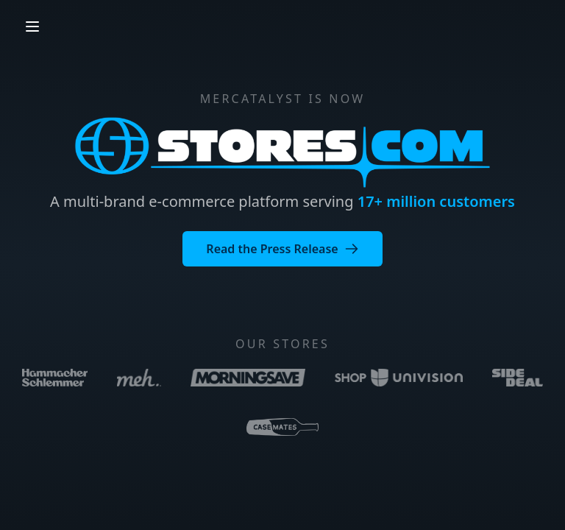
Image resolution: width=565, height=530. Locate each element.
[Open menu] (32, 26)
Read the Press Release (282, 249)
